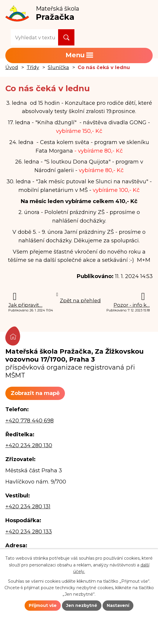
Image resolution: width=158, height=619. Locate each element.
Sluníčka (58, 67)
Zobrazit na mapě (35, 393)
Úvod (11, 67)
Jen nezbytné (81, 605)
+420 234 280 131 (27, 506)
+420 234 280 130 (28, 445)
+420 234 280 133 (28, 531)
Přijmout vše (43, 605)
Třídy (33, 67)
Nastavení (118, 605)
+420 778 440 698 (29, 420)
